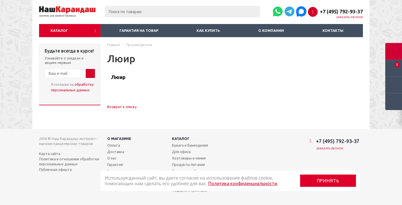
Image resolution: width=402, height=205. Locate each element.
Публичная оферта (55, 169)
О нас (111, 158)
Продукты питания (188, 164)
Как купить (208, 30)
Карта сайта (49, 154)
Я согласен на (72, 87)
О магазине (119, 138)
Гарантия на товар (138, 30)
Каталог (59, 30)
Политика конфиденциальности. (243, 183)
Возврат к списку (122, 107)
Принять (328, 180)
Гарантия (115, 164)
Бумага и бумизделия (190, 145)
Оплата (113, 145)
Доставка (115, 152)
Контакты (332, 30)
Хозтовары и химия (189, 158)
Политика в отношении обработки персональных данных (69, 161)
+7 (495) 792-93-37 (341, 11)
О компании (271, 30)
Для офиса (181, 152)
